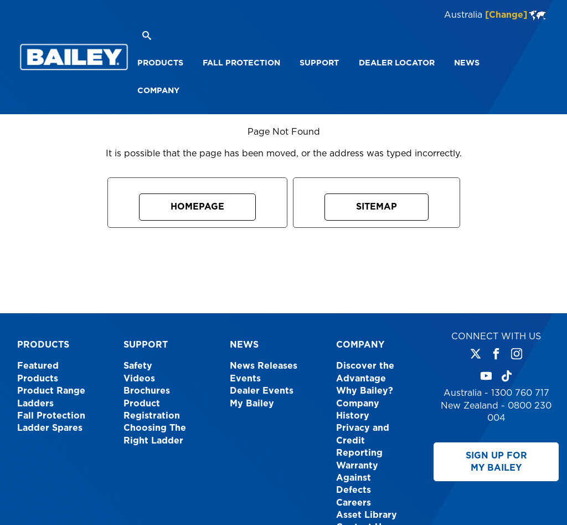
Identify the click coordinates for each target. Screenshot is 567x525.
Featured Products (38, 372)
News (244, 344)
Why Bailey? (364, 390)
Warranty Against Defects (357, 478)
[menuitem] (160, 63)
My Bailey (252, 403)
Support (145, 344)
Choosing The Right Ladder (154, 434)
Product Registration (151, 409)
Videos (139, 378)
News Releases (263, 365)
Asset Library (366, 515)
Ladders (35, 403)
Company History (357, 409)
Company (360, 344)
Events (245, 378)
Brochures (146, 390)
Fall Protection (51, 415)
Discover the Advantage (365, 372)
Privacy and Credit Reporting (362, 440)
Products (43, 344)
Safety (137, 365)
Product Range (51, 390)
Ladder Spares (50, 428)
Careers (353, 502)
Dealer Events (261, 390)
